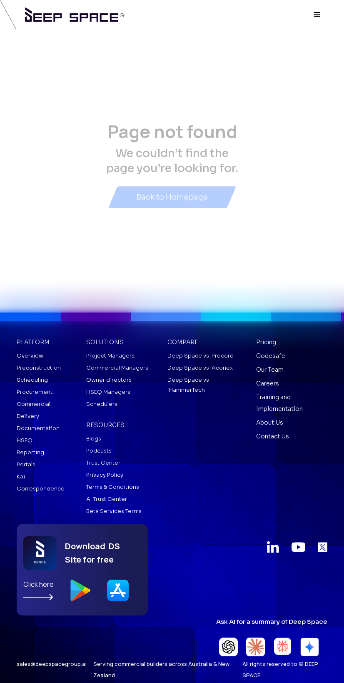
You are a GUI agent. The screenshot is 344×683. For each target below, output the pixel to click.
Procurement (34, 391)
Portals (26, 464)
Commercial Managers (117, 367)
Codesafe (270, 356)
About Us (269, 422)
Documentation (38, 428)
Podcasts (99, 450)
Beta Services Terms (114, 511)
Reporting (30, 452)
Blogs (93, 438)
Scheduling (32, 379)
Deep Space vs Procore (200, 355)
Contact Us (272, 436)
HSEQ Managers (108, 391)
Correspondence (41, 488)
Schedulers (101, 404)
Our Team (270, 369)
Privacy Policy (104, 474)
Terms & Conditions (112, 486)
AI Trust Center (106, 499)
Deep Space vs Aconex (200, 367)
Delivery (28, 416)
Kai (21, 476)
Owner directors (109, 379)
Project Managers (110, 355)
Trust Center (103, 462)
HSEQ (24, 440)
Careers (267, 383)
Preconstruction (39, 367)
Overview (30, 355)
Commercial (33, 404)
